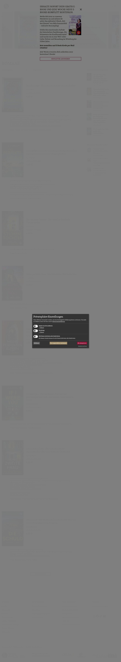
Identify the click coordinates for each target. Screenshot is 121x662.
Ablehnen (36, 343)
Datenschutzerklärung (58, 321)
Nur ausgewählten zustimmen (58, 343)
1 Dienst (41, 327)
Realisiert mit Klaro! (82, 346)
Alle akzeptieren (82, 343)
